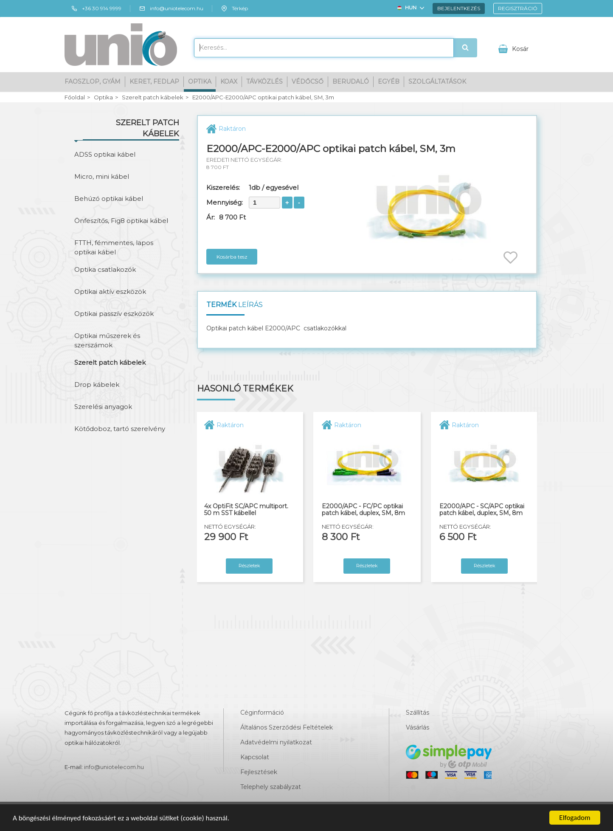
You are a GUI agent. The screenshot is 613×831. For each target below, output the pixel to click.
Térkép (234, 8)
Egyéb (388, 82)
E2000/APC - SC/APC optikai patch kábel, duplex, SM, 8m (481, 509)
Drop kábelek (96, 384)
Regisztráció (517, 8)
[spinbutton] (264, 202)
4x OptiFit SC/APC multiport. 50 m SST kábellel (246, 509)
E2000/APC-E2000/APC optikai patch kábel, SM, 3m (263, 97)
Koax (228, 82)
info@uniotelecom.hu (171, 8)
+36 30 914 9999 (96, 8)
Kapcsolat (254, 757)
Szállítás (417, 712)
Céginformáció (262, 712)
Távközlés (264, 82)
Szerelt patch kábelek (152, 97)
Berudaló (350, 82)
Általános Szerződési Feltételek (286, 727)
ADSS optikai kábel (104, 154)
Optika (199, 82)
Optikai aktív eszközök (110, 291)
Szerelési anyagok (103, 407)
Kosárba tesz (232, 257)
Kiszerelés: (223, 187)
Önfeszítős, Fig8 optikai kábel (121, 221)
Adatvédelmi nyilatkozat (276, 742)
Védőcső (307, 82)
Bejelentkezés (458, 8)
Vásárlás (417, 727)
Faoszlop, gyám (93, 82)
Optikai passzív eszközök (114, 314)
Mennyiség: (224, 202)
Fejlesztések (258, 772)
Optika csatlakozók (105, 269)
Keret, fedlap (154, 82)
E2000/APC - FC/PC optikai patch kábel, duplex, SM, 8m (363, 509)
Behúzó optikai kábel (108, 198)
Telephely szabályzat (270, 787)
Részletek (249, 566)
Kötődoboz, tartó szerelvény (119, 429)
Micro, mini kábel (101, 176)
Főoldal (75, 97)
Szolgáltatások (437, 82)
